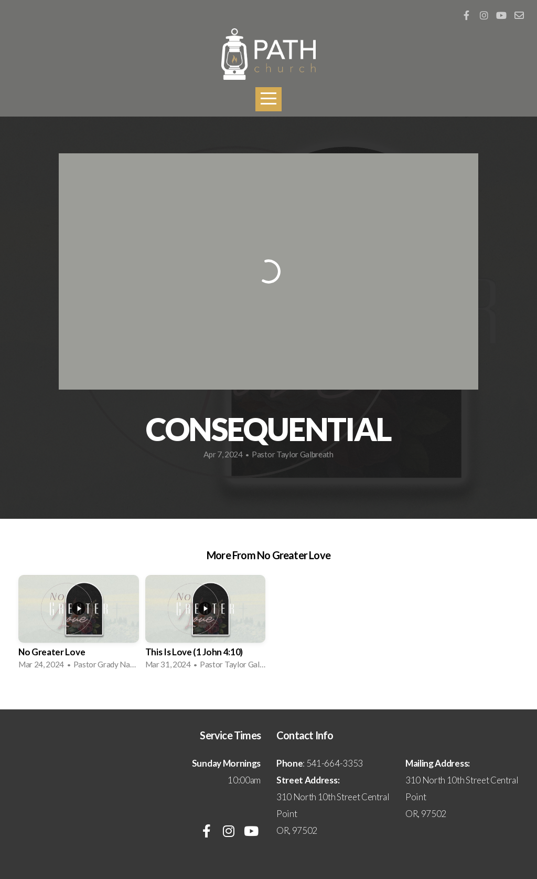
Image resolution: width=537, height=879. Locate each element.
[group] (78, 625)
